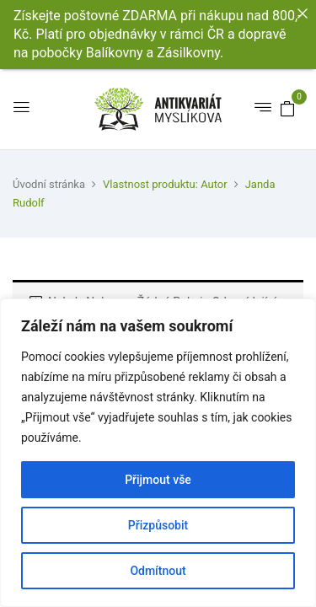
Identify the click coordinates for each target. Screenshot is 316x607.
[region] (158, 452)
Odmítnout (157, 570)
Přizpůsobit (158, 525)
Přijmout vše (158, 479)
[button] (287, 108)
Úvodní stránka (49, 184)
